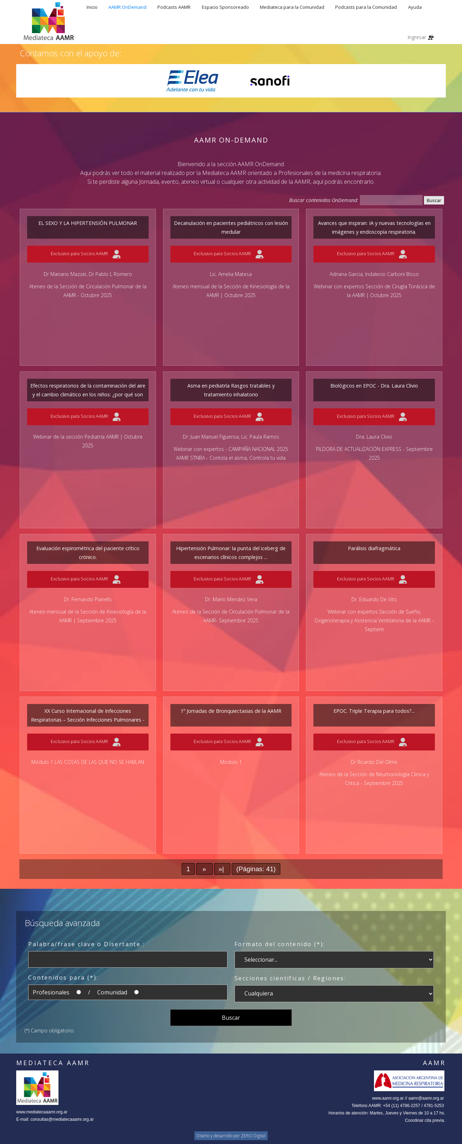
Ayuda (415, 7)
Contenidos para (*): (63, 977)
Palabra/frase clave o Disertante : (86, 944)
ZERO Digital (253, 1136)
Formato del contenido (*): (280, 944)
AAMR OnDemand (127, 7)
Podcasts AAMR (174, 7)
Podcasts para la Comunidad (366, 7)
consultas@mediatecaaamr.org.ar (62, 1119)
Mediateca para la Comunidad (292, 7)
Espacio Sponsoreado (225, 7)
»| (222, 869)
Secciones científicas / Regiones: (290, 978)
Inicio (92, 7)
